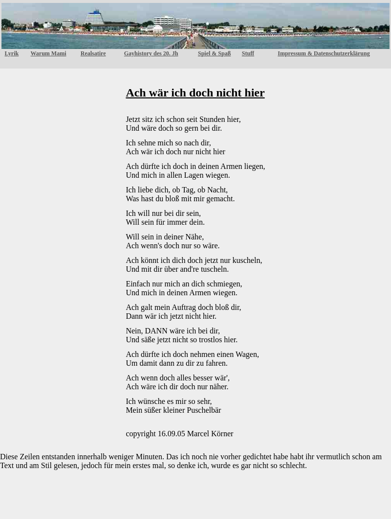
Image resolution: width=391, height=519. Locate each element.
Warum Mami (48, 53)
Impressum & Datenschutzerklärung (323, 53)
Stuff (248, 53)
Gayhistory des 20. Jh (151, 53)
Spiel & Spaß (214, 53)
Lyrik (11, 53)
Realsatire (93, 53)
